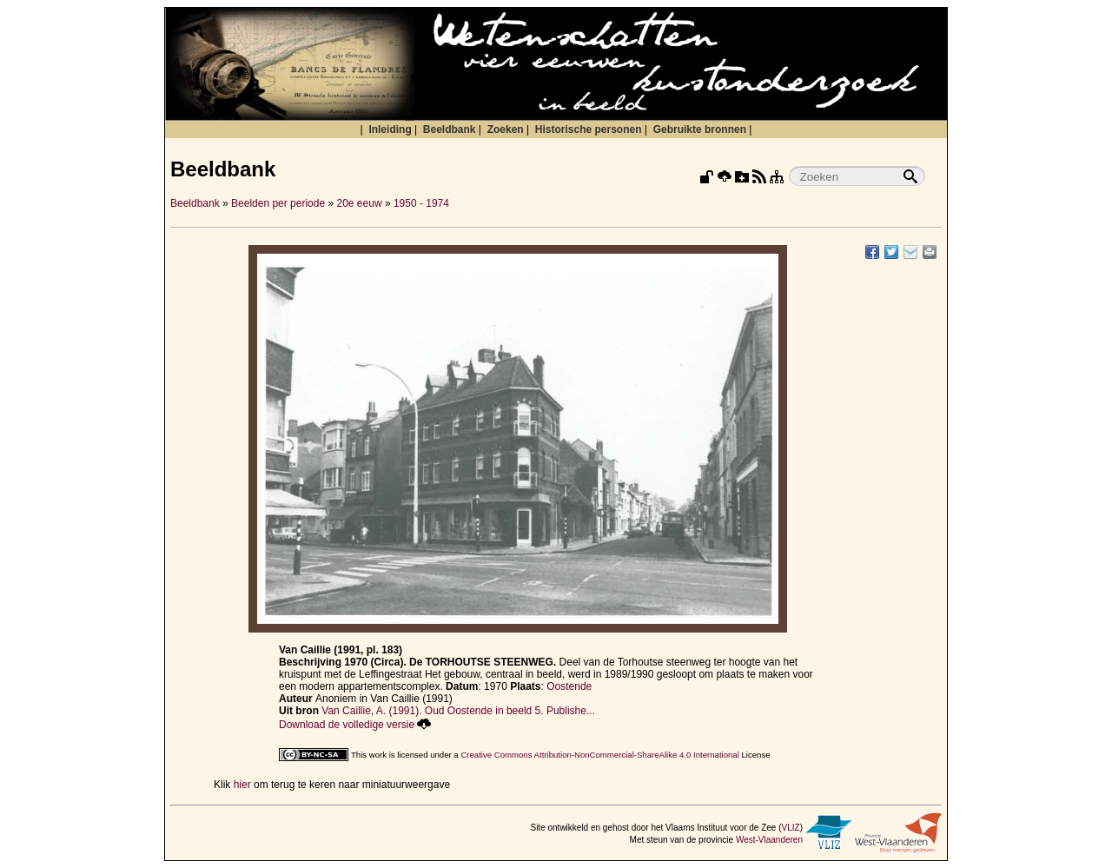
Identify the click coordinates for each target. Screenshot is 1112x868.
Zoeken (505, 129)
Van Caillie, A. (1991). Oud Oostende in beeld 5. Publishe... (458, 711)
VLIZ (791, 827)
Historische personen (588, 129)
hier (242, 785)
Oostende (569, 686)
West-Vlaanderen (769, 840)
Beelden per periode (278, 203)
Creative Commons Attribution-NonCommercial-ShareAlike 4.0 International (599, 754)
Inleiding (389, 129)
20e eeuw (359, 203)
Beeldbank (449, 129)
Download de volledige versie (355, 725)
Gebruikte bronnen (699, 129)
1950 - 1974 (421, 203)
